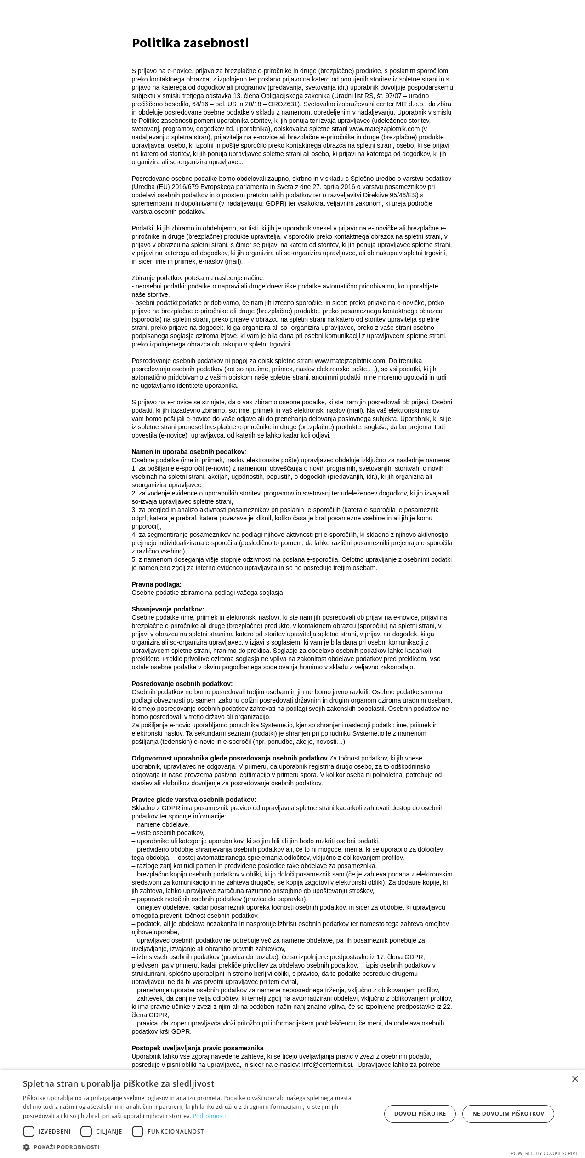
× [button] (574, 1079)
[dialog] (292, 1114)
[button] (196, 1146)
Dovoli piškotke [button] (420, 1114)
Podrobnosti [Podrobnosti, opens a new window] (209, 1116)
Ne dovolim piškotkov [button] (508, 1114)
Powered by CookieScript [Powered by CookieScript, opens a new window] (544, 1153)
